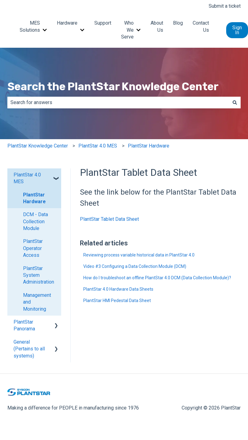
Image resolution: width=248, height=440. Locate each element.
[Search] (235, 102)
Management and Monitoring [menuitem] (37, 302)
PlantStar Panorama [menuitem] (24, 325)
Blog (178, 23)
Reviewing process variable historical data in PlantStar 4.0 (139, 254)
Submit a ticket (225, 6)
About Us (157, 26)
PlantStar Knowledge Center (37, 146)
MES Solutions (30, 26)
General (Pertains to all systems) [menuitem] (29, 349)
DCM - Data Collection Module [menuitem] (35, 221)
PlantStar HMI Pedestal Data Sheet (117, 300)
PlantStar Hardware (148, 146)
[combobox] (118, 102)
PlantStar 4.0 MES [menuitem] (27, 178)
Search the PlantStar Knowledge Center (112, 86)
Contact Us (201, 26)
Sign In (237, 30)
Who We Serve (127, 30)
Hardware (67, 23)
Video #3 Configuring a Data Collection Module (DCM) (134, 266)
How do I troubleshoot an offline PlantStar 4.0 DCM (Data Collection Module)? (157, 277)
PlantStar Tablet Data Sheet (109, 219)
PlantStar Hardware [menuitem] (34, 198)
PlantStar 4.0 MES (97, 146)
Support (102, 23)
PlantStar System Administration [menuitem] (38, 275)
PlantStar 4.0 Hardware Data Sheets (118, 289)
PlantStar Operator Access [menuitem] (33, 248)
